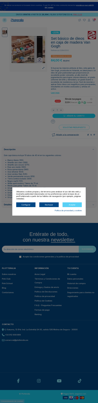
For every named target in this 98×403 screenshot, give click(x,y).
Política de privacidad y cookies (68, 210)
